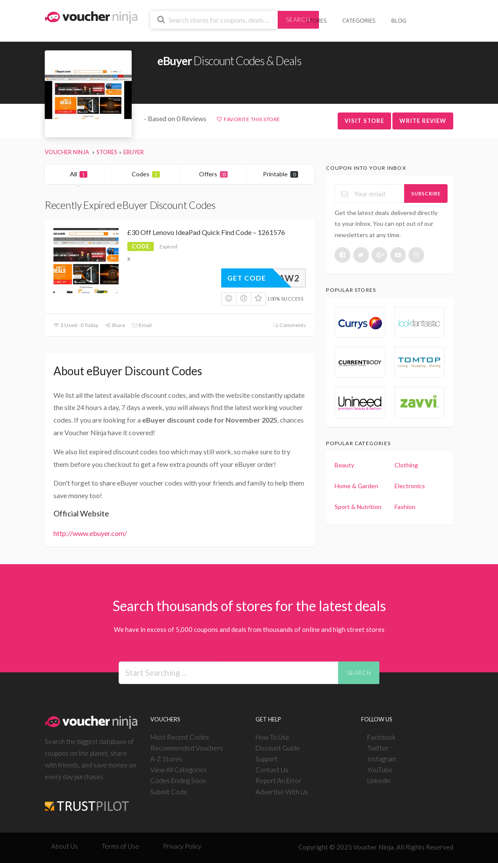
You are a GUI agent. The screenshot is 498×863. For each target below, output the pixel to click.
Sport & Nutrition (358, 506)
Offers (213, 174)
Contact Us (272, 770)
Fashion (405, 506)
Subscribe (426, 193)
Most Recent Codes (179, 737)
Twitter (377, 748)
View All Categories (178, 770)
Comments (288, 325)
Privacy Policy (182, 846)
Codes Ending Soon (178, 780)
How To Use (272, 737)
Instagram (381, 759)
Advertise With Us (282, 792)
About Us (64, 846)
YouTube (379, 770)
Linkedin (379, 780)
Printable (280, 174)
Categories (358, 20)
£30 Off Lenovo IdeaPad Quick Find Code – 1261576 (206, 232)
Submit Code (168, 792)
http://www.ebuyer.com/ (90, 533)
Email (142, 325)
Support (267, 759)
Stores (316, 20)
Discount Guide (278, 748)
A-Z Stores (166, 759)
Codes (146, 174)
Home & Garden (356, 485)
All (78, 174)
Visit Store (364, 120)
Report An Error (279, 780)
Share (115, 325)
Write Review (422, 120)
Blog (398, 20)
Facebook (381, 737)
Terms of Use (120, 846)
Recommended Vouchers (186, 748)
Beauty (344, 465)
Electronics (410, 485)
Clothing (406, 465)
